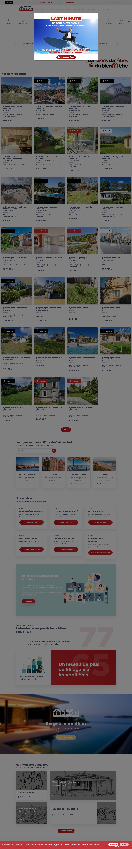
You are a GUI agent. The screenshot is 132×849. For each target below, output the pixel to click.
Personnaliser (119, 846)
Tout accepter (113, 844)
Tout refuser (124, 844)
